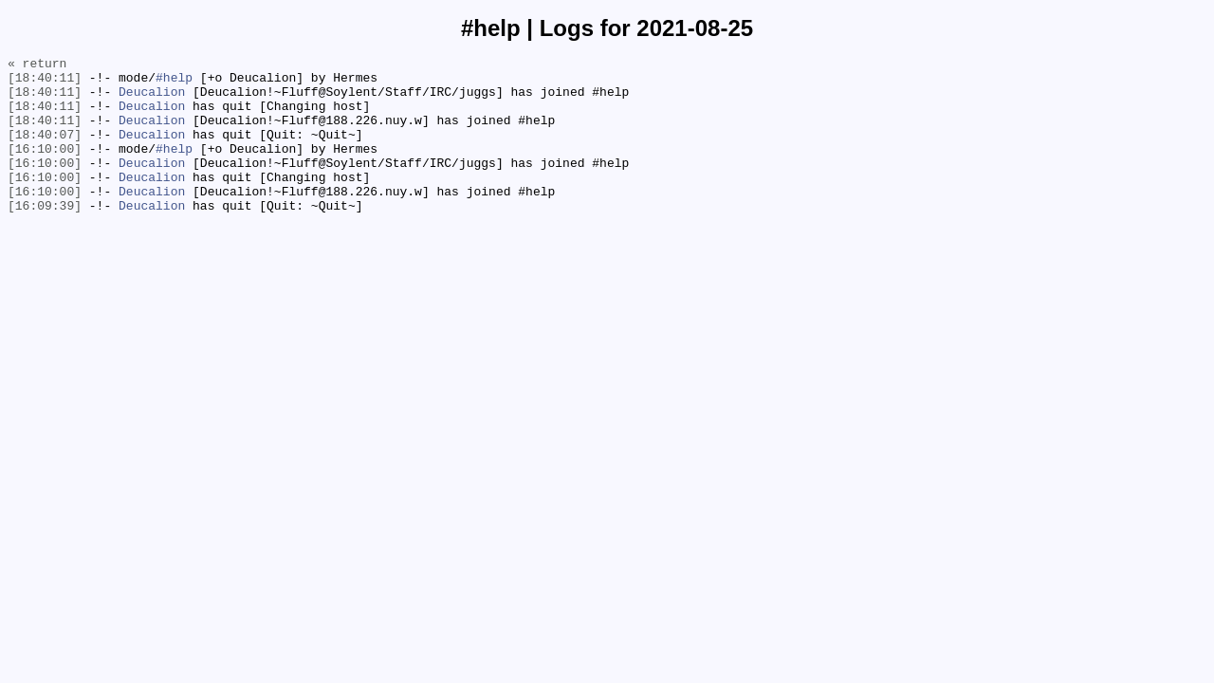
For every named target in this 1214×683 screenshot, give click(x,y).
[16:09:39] (45, 236)
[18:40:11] (45, 82)
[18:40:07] (45, 150)
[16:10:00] (45, 167)
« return (37, 65)
